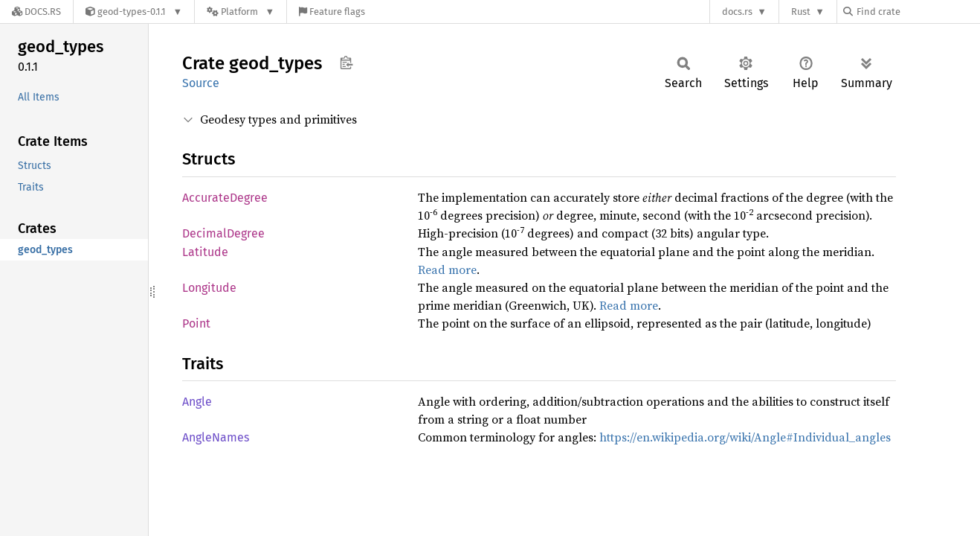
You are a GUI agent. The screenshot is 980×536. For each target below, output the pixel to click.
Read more (447, 269)
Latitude (205, 252)
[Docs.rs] (36, 11)
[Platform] (240, 11)
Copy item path (346, 62)
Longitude (209, 288)
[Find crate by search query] (917, 11)
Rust (800, 11)
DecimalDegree (223, 233)
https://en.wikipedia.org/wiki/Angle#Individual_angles (745, 437)
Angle (197, 402)
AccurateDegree (225, 198)
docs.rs (737, 11)
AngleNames (215, 437)
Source (200, 83)
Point (196, 323)
